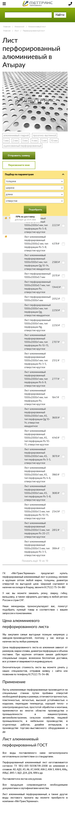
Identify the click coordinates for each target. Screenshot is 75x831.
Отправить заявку (19, 155)
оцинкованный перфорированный (22, 145)
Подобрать (35, 209)
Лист (17, 31)
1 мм (6, 140)
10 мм (54, 140)
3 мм (25, 140)
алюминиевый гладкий (16, 135)
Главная (7, 26)
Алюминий (19, 26)
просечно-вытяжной (44, 135)
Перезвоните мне (19, 164)
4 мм (34, 140)
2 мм (15, 140)
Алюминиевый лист (37, 26)
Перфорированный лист (34, 31)
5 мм (44, 140)
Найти (59, 14)
